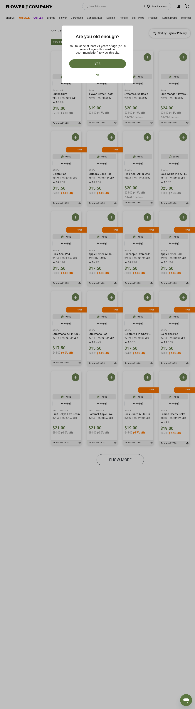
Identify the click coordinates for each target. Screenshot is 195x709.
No (97, 75)
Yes (97, 64)
